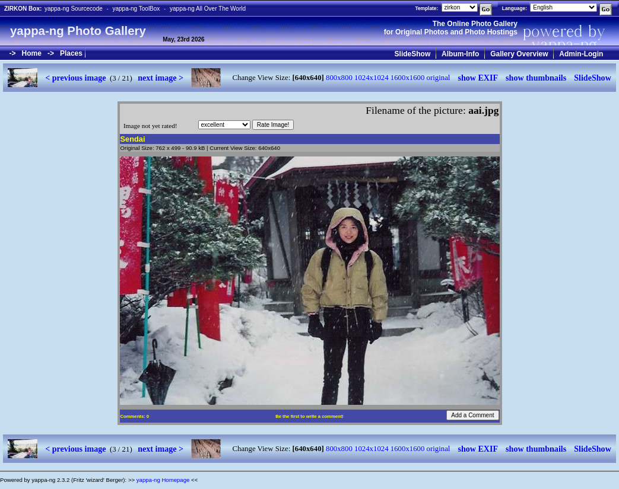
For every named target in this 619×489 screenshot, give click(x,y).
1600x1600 (408, 77)
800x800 (339, 77)
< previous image (75, 77)
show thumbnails (536, 77)
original (438, 77)
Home (32, 53)
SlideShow (413, 54)
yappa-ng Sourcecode (74, 8)
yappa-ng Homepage (163, 480)
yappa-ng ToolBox (136, 8)
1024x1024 (371, 77)
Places (71, 53)
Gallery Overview (519, 54)
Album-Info (460, 54)
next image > (160, 77)
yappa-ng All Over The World (208, 8)
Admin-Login (581, 54)
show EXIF (478, 77)
